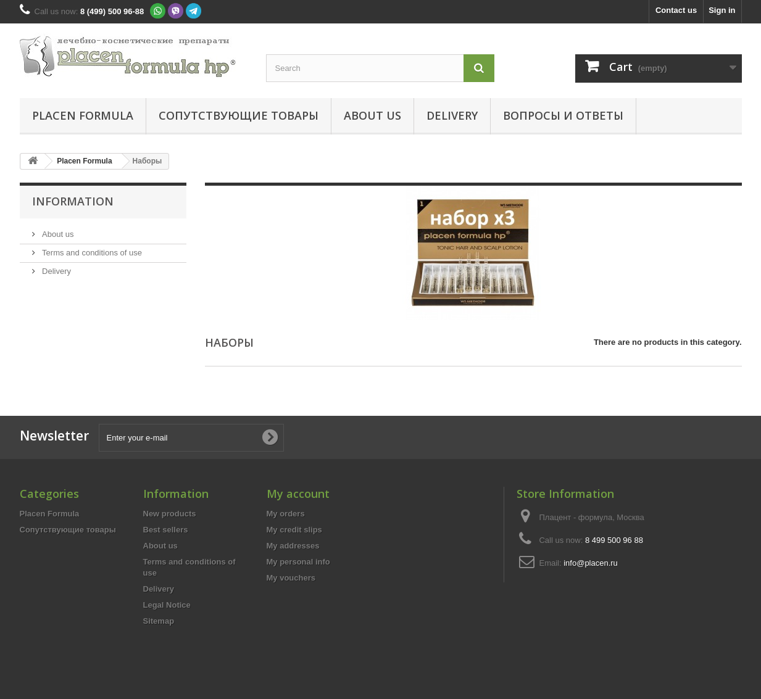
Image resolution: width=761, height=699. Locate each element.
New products (169, 513)
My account (298, 493)
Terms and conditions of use (91, 252)
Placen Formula (82, 115)
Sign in (722, 10)
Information (73, 201)
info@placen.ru (590, 563)
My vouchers (291, 577)
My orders (286, 513)
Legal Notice (167, 605)
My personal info (298, 561)
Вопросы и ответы (563, 115)
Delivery (452, 115)
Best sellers (165, 529)
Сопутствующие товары (238, 115)
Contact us (676, 10)
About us (372, 115)
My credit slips (294, 529)
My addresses (293, 545)
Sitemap (159, 621)
